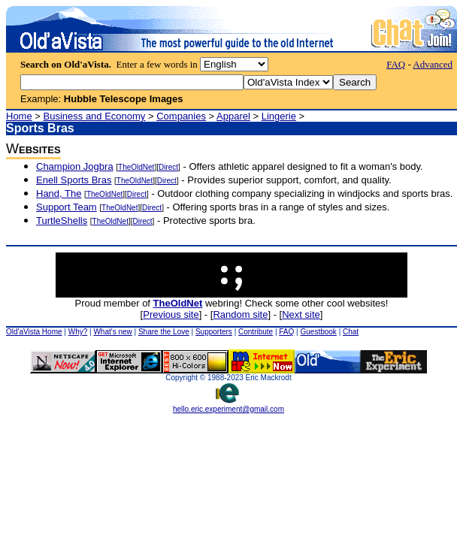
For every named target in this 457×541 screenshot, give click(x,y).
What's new (112, 332)
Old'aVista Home (34, 332)
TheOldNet (136, 167)
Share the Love (163, 332)
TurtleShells (61, 220)
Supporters (213, 332)
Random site (240, 314)
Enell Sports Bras (73, 180)
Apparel (233, 116)
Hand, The (58, 193)
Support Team (66, 207)
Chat (351, 332)
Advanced (432, 64)
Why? (78, 332)
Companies (181, 116)
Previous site (170, 314)
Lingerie (279, 116)
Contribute (255, 332)
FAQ (395, 64)
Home (19, 116)
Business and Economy (95, 116)
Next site (301, 314)
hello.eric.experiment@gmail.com (228, 405)
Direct (168, 167)
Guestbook (318, 332)
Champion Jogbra (74, 166)
